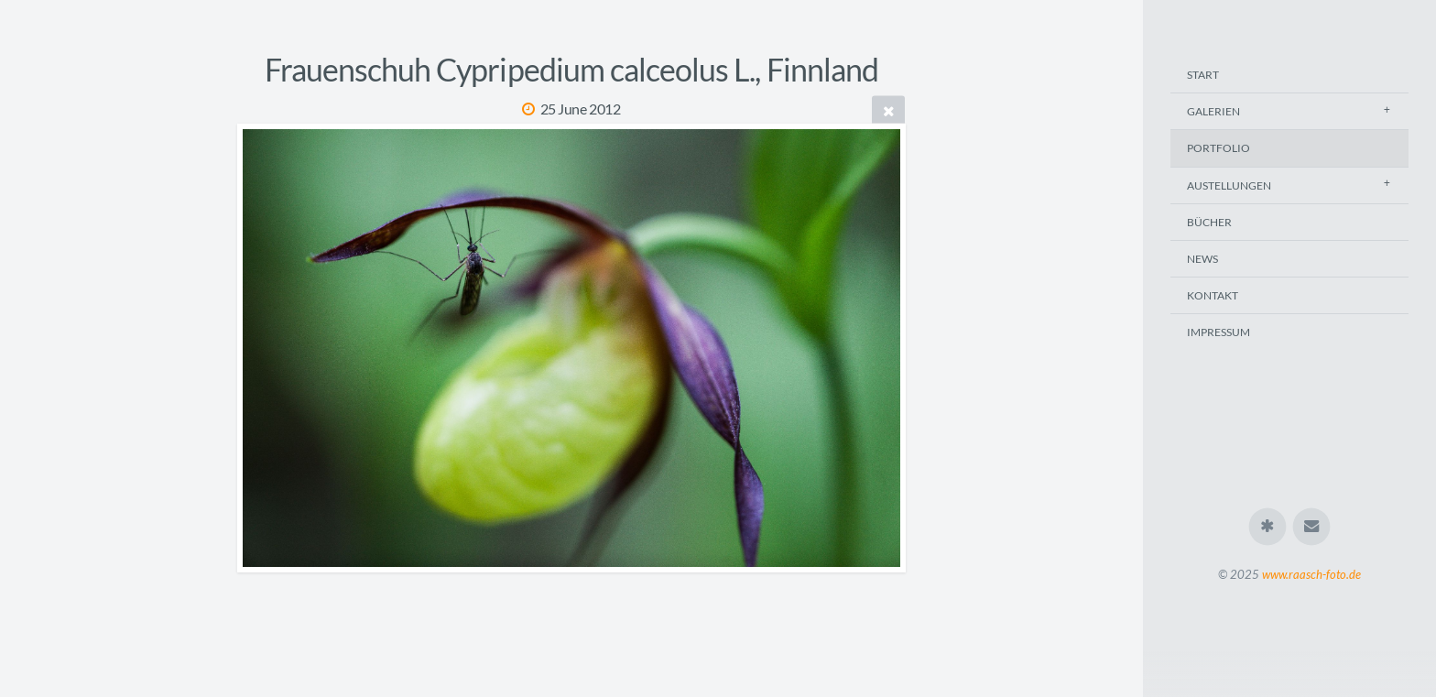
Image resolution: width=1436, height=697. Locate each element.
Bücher (1209, 222)
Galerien (1213, 111)
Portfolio (1218, 148)
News (1202, 259)
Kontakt (1212, 295)
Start (1203, 75)
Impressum (1218, 332)
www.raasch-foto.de (1311, 574)
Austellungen (1229, 185)
